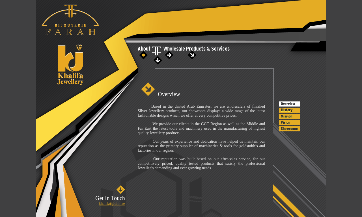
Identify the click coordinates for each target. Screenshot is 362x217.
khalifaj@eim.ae (112, 203)
